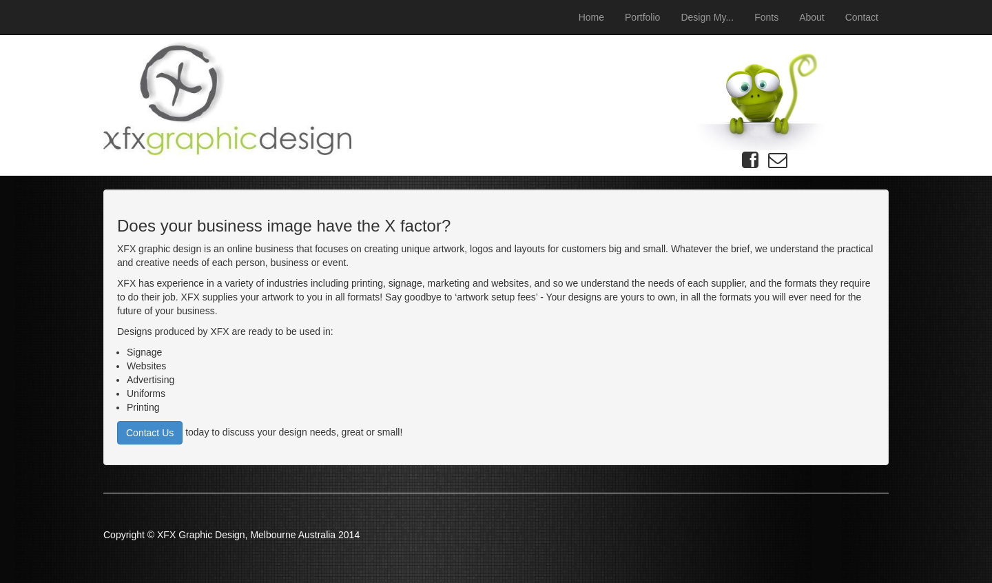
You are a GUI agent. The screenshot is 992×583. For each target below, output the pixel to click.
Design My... (707, 17)
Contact (861, 17)
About (812, 17)
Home (591, 17)
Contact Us (150, 432)
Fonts (766, 17)
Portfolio (642, 17)
